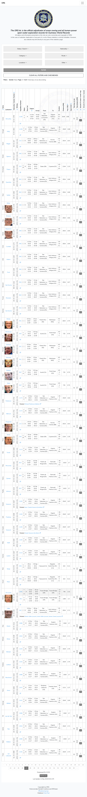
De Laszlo (8, 593)
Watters (8, 742)
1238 (20, 117)
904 (20, 282)
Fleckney (8, 517)
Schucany (8, 357)
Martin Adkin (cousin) (30, 616)
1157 (20, 687)
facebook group (44, 791)
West (8, 383)
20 (75, 765)
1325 (20, 752)
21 (79, 765)
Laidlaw (8, 665)
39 (74, 768)
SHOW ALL (43, 776)
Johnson (8, 491)
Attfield (8, 703)
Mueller (8, 370)
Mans (8, 582)
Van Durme (8, 285)
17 (63, 765)
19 (71, 765)
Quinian (8, 478)
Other (64, 63)
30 (38, 768)
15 (55, 765)
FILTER (43, 70)
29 (34, 768)
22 (83, 765)
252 (21, 599)
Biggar (8, 144)
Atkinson (8, 414)
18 (67, 765)
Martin (8, 626)
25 (18, 768)
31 (42, 768)
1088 (20, 623)
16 (59, 765)
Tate (8, 729)
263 (20, 610)
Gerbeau (8, 345)
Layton (8, 556)
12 (43, 765)
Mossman (8, 466)
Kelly (8, 131)
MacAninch (8, 677)
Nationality (64, 49)
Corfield (8, 246)
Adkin (8, 608)
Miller (8, 203)
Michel (8, 319)
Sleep (8, 569)
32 (46, 768)
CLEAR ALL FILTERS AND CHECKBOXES (43, 75)
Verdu (8, 435)
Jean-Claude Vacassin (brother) (33, 507)
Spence (8, 156)
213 (20, 141)
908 (20, 205)
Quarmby (8, 182)
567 (20, 334)
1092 (20, 636)
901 (20, 321)
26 (22, 768)
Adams (8, 259)
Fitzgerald (8, 422)
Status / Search (22, 49)
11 (39, 765)
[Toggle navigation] (82, 3)
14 (51, 765)
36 (62, 768)
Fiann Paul (46, 793)
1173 (20, 398)
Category (22, 56)
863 (20, 179)
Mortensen (8, 332)
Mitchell (8, 652)
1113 (20, 449)
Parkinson (8, 401)
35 (58, 768)
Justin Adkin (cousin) (42, 616)
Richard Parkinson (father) (32, 404)
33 (50, 768)
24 (14, 768)
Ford (8, 272)
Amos (8, 690)
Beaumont (8, 229)
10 (35, 765)
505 (20, 566)
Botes (8, 639)
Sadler (8, 195)
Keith (8, 543)
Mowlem (8, 298)
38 (70, 768)
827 (20, 463)
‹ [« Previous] (3, 765)
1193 (20, 649)
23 (10, 768)
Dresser (8, 216)
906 (20, 153)
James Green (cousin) (55, 616)
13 (47, 765)
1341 (20, 700)
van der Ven (8, 716)
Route (64, 56)
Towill (8, 452)
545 (20, 437)
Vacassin (8, 504)
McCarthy (8, 119)
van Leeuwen (8, 755)
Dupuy (8, 169)
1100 (20, 501)
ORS (3, 3)
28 (30, 768)
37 (66, 768)
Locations (23, 63)
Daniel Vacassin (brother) (32, 533)
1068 (20, 592)
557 (20, 166)
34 (54, 768)
